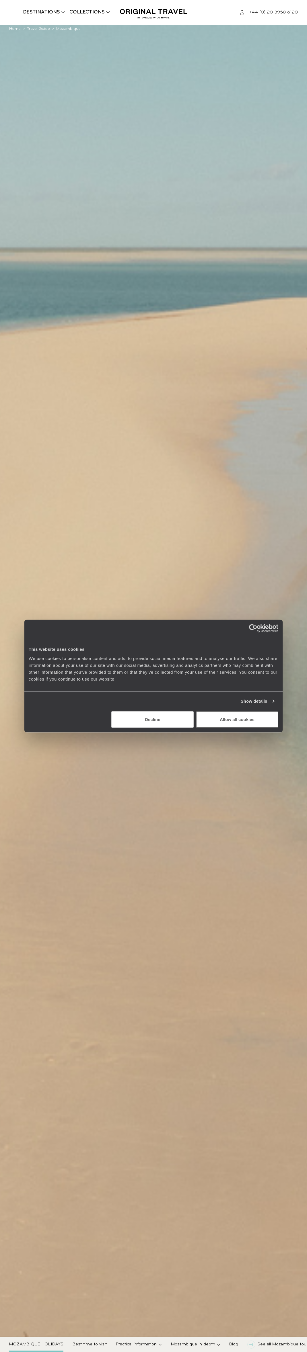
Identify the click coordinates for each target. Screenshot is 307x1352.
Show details (254, 701)
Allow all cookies (237, 719)
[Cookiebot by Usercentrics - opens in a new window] (253, 628)
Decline (152, 719)
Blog (233, 1344)
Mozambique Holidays (36, 1344)
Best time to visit (90, 1344)
